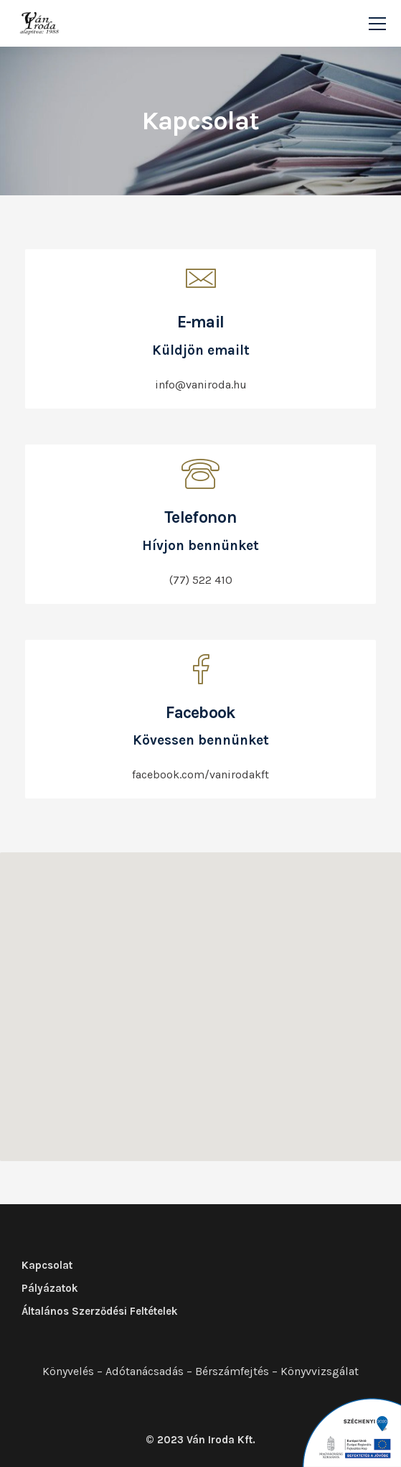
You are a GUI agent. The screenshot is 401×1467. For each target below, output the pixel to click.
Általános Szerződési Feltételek (100, 1311)
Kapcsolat (47, 1265)
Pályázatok (50, 1288)
